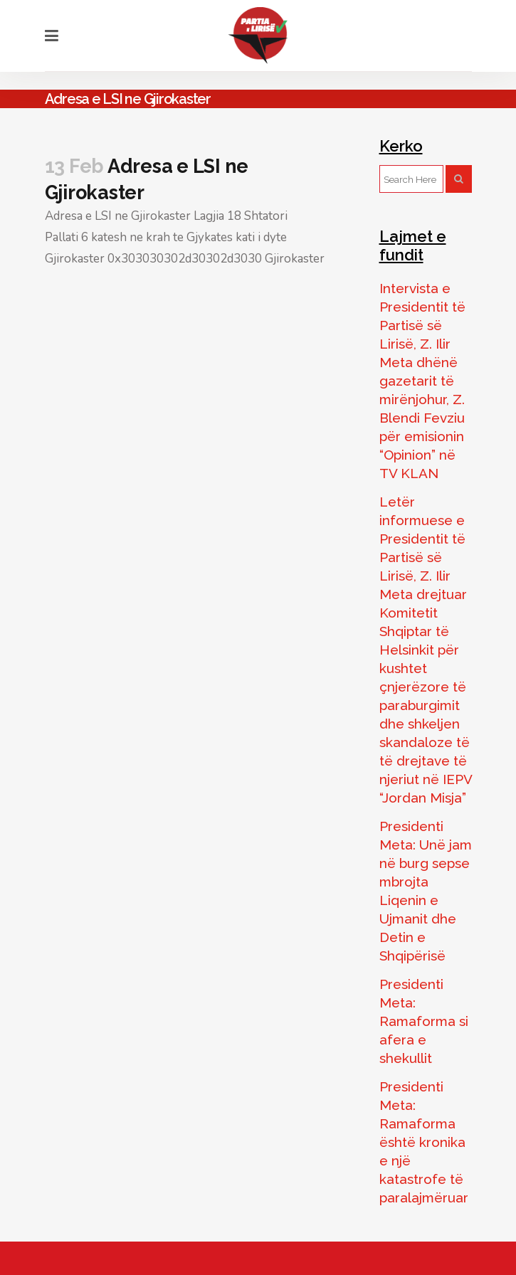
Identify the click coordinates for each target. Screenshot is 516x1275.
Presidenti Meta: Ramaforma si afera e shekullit (423, 1021)
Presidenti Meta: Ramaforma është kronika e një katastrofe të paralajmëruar (423, 1142)
